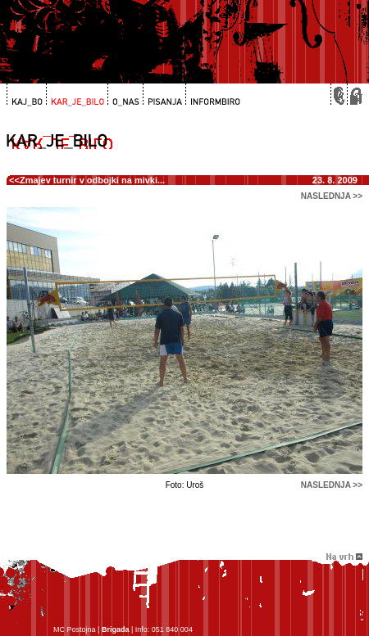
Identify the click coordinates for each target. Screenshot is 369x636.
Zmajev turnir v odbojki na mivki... (92, 180)
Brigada (116, 629)
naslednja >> (331, 196)
